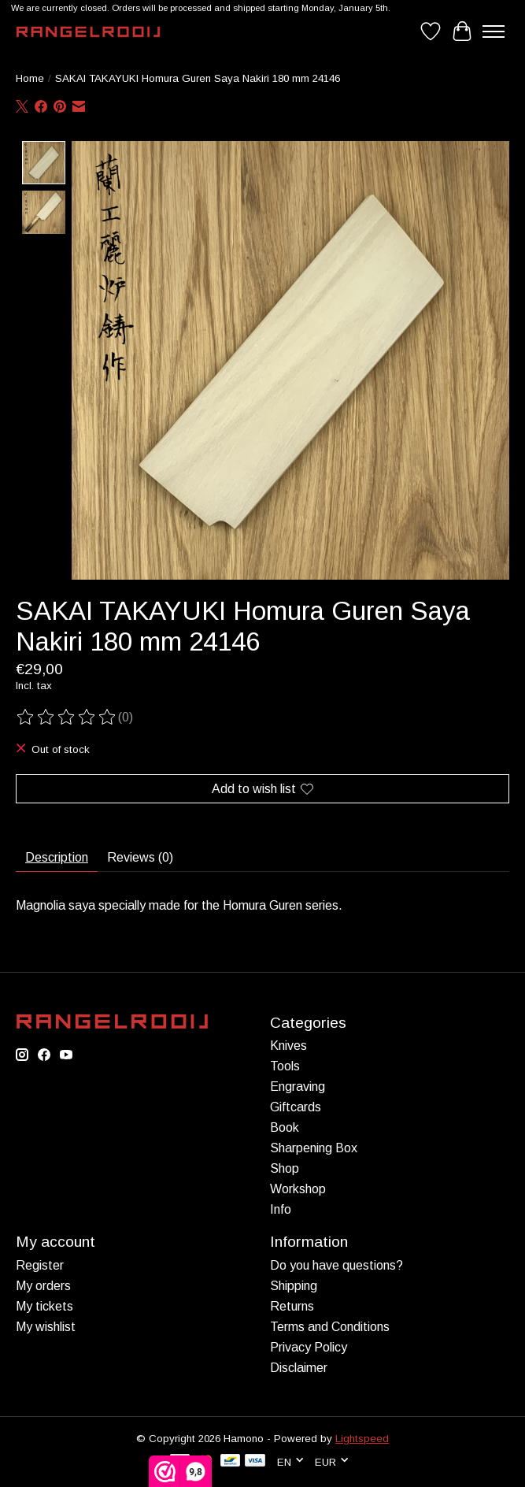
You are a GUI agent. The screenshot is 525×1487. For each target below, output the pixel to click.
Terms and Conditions (330, 1326)
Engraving (297, 1086)
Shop (284, 1168)
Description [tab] (56, 857)
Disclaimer (298, 1367)
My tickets (44, 1305)
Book (284, 1127)
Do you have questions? (336, 1264)
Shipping (293, 1285)
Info (280, 1209)
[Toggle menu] (493, 31)
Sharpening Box (313, 1148)
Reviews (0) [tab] (140, 857)
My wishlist (46, 1326)
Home (30, 78)
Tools (285, 1066)
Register (40, 1264)
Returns (292, 1305)
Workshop (298, 1189)
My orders (43, 1285)
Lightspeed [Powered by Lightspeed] (362, 1438)
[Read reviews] (67, 717)
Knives (288, 1045)
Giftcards (295, 1107)
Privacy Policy (308, 1346)
